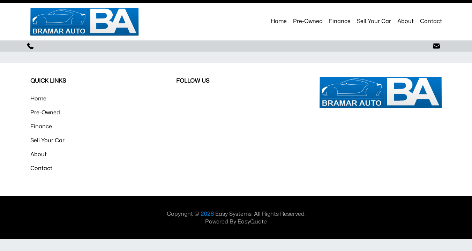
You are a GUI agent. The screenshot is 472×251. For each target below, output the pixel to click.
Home (279, 21)
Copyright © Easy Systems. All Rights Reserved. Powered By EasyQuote (236, 217)
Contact (431, 21)
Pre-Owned (308, 21)
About (405, 21)
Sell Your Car (374, 21)
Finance (340, 21)
